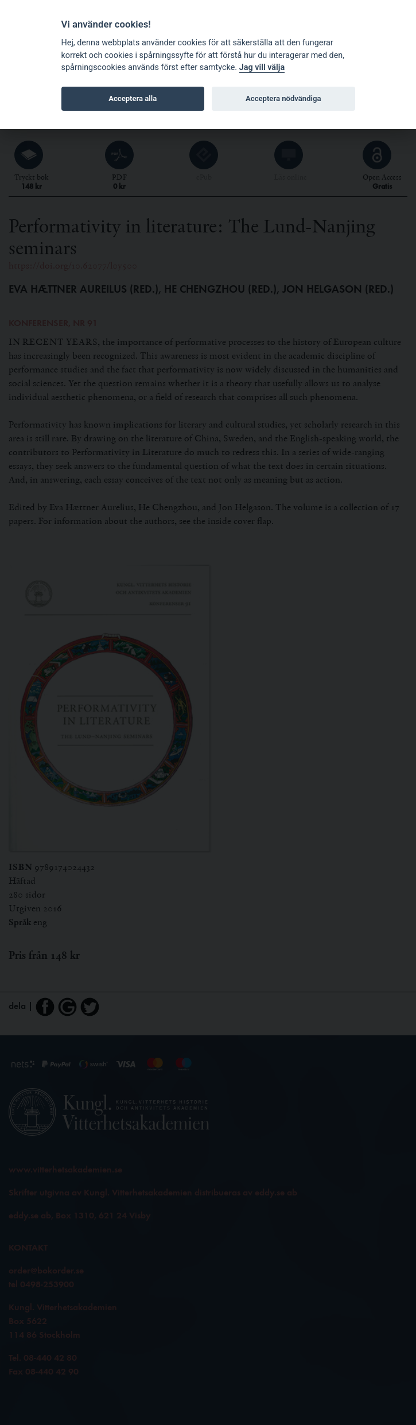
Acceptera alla (132, 98)
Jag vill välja (262, 67)
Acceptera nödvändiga (283, 98)
